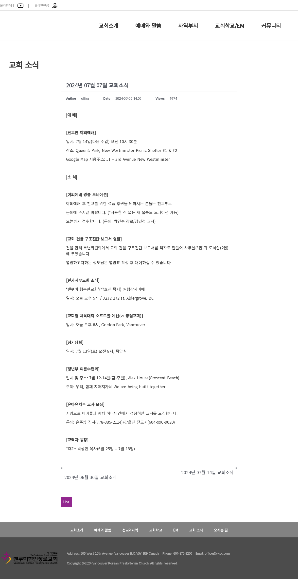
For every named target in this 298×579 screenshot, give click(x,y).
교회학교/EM (229, 25)
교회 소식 (196, 530)
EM (175, 530)
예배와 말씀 (148, 25)
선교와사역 (130, 530)
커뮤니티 (271, 25)
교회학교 (155, 530)
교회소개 (108, 25)
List (66, 501)
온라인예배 (11, 5)
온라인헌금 (46, 5)
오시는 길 (221, 530)
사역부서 (188, 25)
